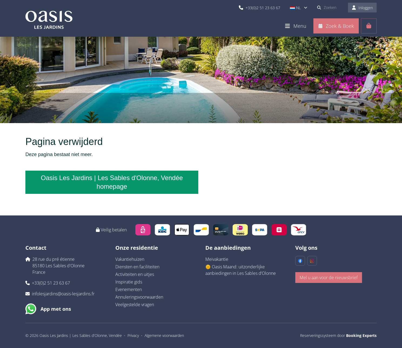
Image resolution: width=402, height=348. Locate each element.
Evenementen (128, 289)
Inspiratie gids (128, 282)
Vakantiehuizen (129, 259)
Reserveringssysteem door (338, 335)
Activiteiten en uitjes (134, 274)
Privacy (133, 335)
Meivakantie (216, 259)
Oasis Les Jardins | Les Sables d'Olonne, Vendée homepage (112, 182)
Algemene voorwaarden (164, 335)
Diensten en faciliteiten (137, 267)
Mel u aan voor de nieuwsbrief (329, 278)
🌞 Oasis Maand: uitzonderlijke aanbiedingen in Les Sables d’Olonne (240, 270)
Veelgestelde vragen (134, 305)
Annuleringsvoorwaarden (139, 297)
